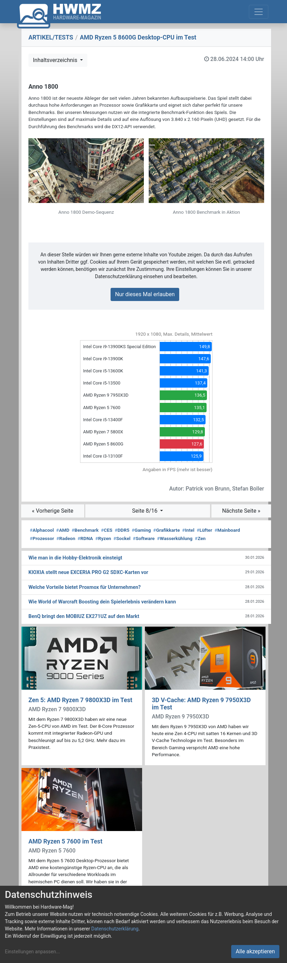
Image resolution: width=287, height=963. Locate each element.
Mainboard (227, 530)
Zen (200, 538)
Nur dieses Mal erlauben (145, 294)
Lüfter (204, 530)
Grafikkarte (166, 530)
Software (144, 538)
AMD (62, 530)
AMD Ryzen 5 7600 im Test (65, 841)
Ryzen (103, 538)
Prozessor (42, 538)
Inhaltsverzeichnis (56, 60)
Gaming (141, 530)
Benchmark (85, 530)
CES (106, 530)
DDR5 (122, 530)
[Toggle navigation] (258, 12)
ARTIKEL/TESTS (50, 37)
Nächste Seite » (241, 510)
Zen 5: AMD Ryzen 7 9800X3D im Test (80, 700)
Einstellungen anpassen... (32, 951)
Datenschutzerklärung (114, 928)
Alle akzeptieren (255, 951)
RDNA (85, 538)
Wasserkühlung (174, 538)
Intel (188, 530)
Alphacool (42, 530)
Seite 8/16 (145, 510)
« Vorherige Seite (52, 510)
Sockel (121, 538)
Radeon (65, 538)
